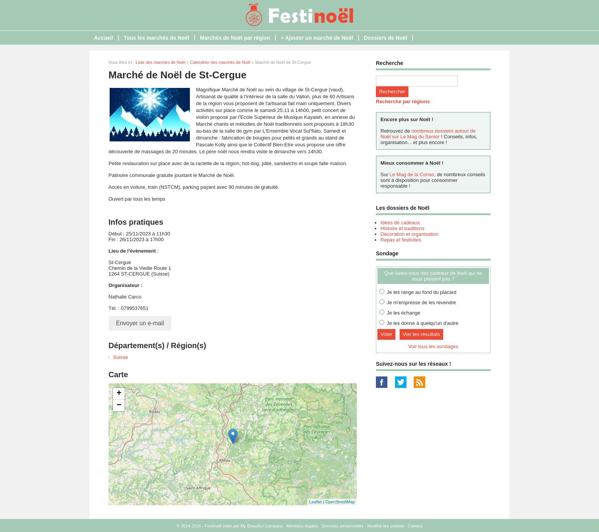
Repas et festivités (400, 240)
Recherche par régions (403, 101)
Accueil (103, 38)
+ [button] (119, 393)
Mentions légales (302, 526)
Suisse (120, 357)
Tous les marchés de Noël (156, 38)
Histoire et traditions (402, 228)
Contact (415, 526)
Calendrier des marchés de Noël (220, 62)
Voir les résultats (421, 334)
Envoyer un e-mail (140, 323)
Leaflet (315, 502)
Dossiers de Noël (386, 38)
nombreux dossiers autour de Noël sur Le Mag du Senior (428, 133)
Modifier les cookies (385, 526)
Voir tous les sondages (433, 346)
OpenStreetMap (340, 502)
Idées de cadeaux (400, 222)
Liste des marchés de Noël (160, 62)
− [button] (119, 405)
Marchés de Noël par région (235, 38)
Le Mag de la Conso (412, 174)
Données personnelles (342, 526)
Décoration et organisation (409, 234)
